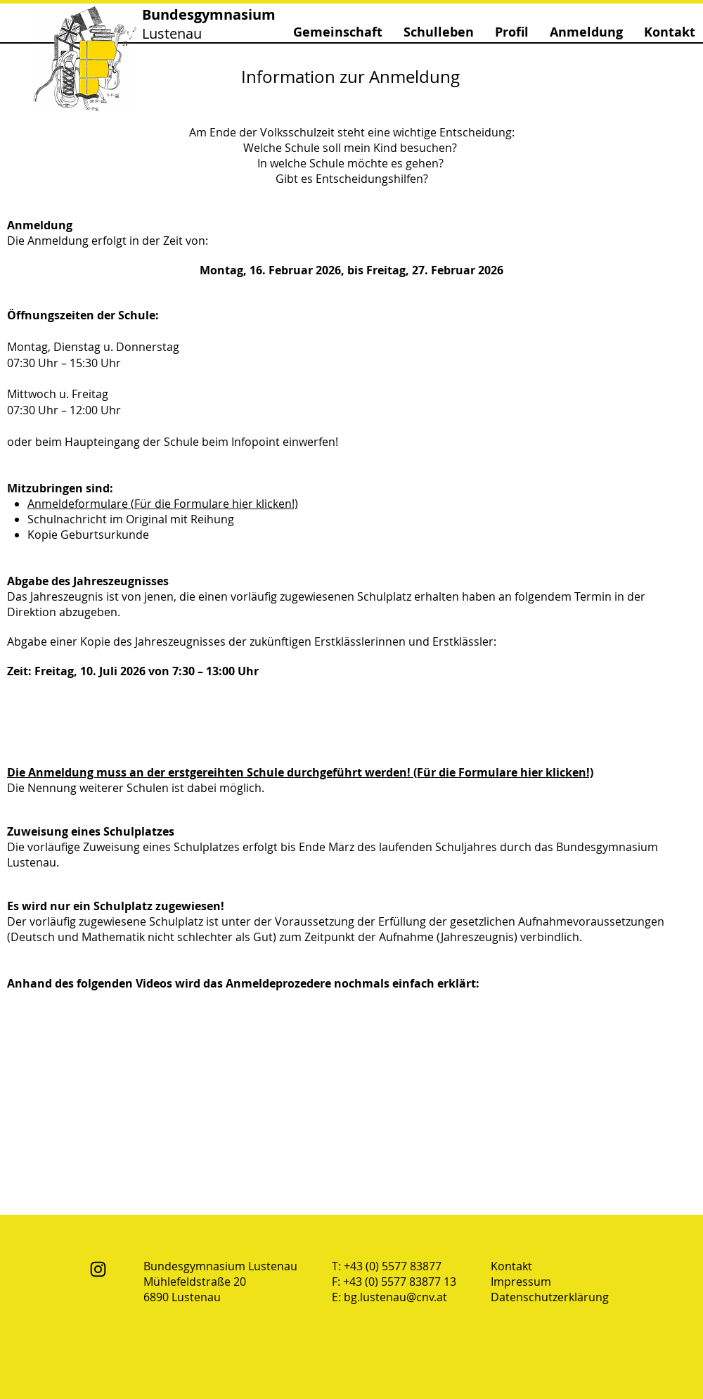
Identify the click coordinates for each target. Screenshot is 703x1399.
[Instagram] (98, 1269)
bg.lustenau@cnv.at (395, 1297)
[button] (338, 32)
